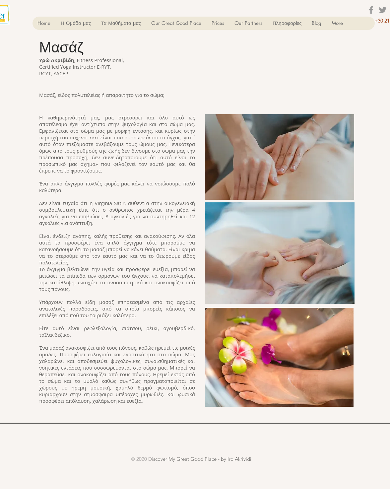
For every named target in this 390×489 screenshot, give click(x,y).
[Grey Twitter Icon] (383, 10)
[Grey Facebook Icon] (371, 10)
